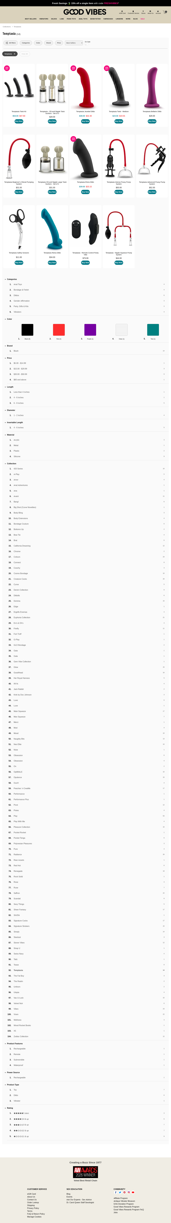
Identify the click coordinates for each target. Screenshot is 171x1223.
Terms (29, 1211)
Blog (68, 1194)
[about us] (150, 12)
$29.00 (152, 116)
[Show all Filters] (10, 43)
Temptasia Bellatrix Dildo (152, 111)
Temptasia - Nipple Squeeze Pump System (119, 254)
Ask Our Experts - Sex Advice (79, 1199)
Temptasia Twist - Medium (119, 111)
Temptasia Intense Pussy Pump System (119, 183)
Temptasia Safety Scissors (19, 253)
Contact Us (32, 1199)
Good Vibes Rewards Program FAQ (129, 1209)
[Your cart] (164, 12)
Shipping (31, 1205)
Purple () (90, 339)
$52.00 (152, 187)
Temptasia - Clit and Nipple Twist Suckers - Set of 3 (52, 112)
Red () (59, 339)
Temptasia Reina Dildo (52, 253)
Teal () (153, 339)
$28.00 (52, 117)
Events (69, 1197)
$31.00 (19, 187)
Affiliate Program (121, 1198)
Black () (27, 339)
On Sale (87, 43)
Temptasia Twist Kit (19, 111)
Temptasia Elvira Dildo (85, 182)
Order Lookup (33, 1202)
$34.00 (52, 257)
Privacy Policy (33, 1208)
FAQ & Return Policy (36, 1214)
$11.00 (19, 257)
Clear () (121, 339)
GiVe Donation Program (124, 1204)
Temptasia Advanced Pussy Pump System (152, 183)
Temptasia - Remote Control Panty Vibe (85, 254)
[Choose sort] (74, 43)
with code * (85, 3)
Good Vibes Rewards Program (126, 1207)
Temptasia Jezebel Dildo (85, 111)
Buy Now (19, 121)
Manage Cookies (34, 1217)
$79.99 (85, 258)
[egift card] (122, 12)
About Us (31, 1197)
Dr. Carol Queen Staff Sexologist (80, 1202)
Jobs (116, 1212)
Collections (7, 27)
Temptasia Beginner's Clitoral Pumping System (19, 183)
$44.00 (119, 258)
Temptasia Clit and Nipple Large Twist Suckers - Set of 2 (52, 183)
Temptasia (17, 27)
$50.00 (119, 187)
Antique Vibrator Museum (124, 1201)
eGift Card (31, 1194)
